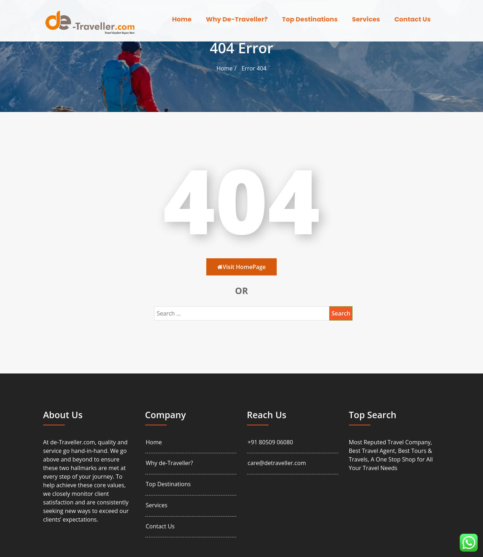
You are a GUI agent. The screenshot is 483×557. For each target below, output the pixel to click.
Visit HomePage (241, 267)
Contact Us (412, 19)
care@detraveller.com (277, 463)
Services (366, 19)
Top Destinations (310, 19)
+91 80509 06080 (270, 442)
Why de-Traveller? (237, 19)
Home (182, 19)
